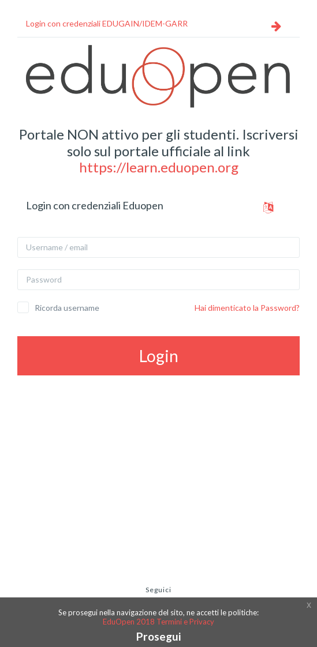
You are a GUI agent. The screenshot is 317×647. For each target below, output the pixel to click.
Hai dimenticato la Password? (247, 308)
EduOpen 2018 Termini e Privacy (158, 621)
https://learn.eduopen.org (158, 167)
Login (158, 356)
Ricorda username (67, 308)
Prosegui (158, 636)
